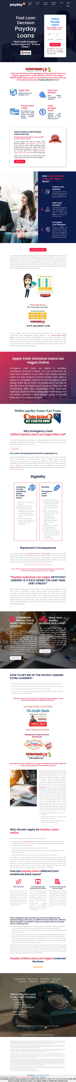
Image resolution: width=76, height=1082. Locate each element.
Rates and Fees (33, 979)
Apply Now (30, 3)
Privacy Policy (59, 48)
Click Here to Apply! (38, 250)
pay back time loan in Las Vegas (38, 554)
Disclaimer (53, 50)
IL (16, 151)
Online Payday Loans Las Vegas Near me (37, 434)
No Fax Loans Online (27, 153)
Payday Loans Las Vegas (23, 1077)
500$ (28, 151)
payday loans (30, 871)
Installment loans (28, 842)
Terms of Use (33, 981)
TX (32, 149)
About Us (38, 3)
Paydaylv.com (43, 787)
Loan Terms (22, 981)
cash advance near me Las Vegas (29, 144)
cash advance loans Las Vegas (53, 177)
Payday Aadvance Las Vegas (30, 577)
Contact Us (53, 981)
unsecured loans (16, 467)
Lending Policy (44, 979)
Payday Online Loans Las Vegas (31, 958)
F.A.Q (61, 3)
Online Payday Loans (55, 22)
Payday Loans (53, 3)
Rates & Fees (68, 4)
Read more (19, 161)
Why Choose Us (20, 979)
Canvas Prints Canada (42, 1075)
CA (40, 149)
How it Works (46, 3)
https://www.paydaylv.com (37, 1028)
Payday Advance (46, 80)
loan (33, 593)
